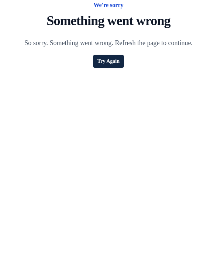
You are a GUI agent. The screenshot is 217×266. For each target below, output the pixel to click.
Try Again (108, 61)
